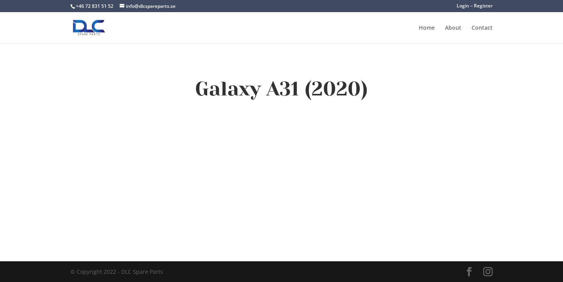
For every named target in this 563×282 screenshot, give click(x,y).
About (453, 28)
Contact (482, 28)
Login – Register (475, 6)
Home (427, 28)
